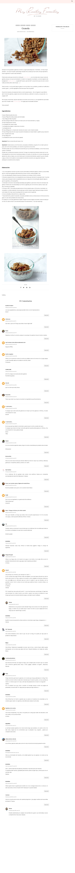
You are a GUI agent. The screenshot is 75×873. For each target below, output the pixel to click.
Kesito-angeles (9, 354)
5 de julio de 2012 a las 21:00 (10, 675)
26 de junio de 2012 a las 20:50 (11, 356)
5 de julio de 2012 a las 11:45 (10, 660)
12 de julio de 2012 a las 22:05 (10, 740)
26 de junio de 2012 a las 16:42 (11, 307)
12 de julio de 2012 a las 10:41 (10, 725)
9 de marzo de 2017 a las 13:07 (11, 766)
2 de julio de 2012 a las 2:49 (10, 556)
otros (28, 25)
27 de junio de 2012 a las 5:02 (10, 458)
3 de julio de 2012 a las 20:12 (10, 631)
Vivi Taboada (8, 629)
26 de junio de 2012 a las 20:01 (11, 344)
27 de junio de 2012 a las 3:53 (10, 442)
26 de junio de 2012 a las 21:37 (11, 371)
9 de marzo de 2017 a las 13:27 (11, 783)
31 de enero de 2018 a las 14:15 (14, 810)
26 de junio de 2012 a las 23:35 (11, 408)
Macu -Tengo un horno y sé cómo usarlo (15, 510)
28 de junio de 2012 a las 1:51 (10, 512)
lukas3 (7, 570)
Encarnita (7, 394)
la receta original (17, 101)
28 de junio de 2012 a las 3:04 (11, 525)
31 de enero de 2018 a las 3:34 (10, 796)
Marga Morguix (9, 554)
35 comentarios (30, 31)
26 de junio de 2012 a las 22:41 (11, 396)
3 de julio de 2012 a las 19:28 (10, 572)
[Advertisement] (25, 861)
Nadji (6, 495)
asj (6, 524)
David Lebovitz (26, 77)
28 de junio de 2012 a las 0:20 (11, 496)
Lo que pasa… (8, 406)
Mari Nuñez (8, 469)
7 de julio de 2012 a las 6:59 (10, 710)
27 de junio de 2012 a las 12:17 (10, 471)
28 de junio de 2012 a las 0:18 (10, 485)
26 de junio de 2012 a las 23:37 (11, 423)
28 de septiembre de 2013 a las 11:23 (12, 752)
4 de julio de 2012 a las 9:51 (14, 604)
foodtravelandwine (10, 658)
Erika (6, 673)
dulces (17, 25)
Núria (6, 330)
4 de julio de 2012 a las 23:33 (10, 644)
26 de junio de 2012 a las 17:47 (11, 332)
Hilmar (10, 602)
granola (23, 25)
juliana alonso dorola (10, 739)
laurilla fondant (9, 305)
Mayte (7, 441)
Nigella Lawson (11, 81)
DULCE (7, 383)
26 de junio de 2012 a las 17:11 (10, 321)
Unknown (7, 319)
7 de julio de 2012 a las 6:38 (10, 696)
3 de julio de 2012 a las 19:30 (10, 617)
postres (33, 25)
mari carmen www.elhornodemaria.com (15, 342)
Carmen (7, 795)
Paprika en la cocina (10, 708)
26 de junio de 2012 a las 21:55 (10, 384)
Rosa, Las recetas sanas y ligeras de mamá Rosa (17, 483)
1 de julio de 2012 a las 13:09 (10, 543)
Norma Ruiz (8, 456)
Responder (46, 315)
